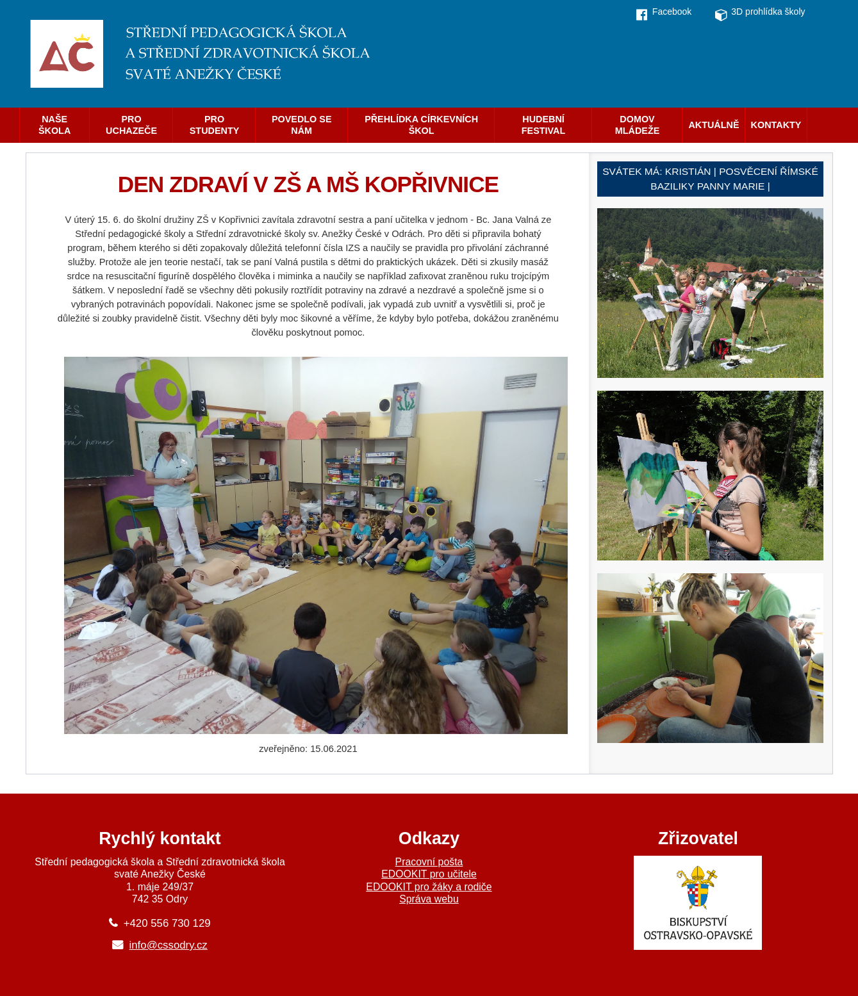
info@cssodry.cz (168, 945)
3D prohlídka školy (768, 11)
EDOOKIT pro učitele (429, 874)
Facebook (671, 11)
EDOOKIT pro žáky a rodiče (428, 886)
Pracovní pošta (429, 861)
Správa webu (429, 899)
